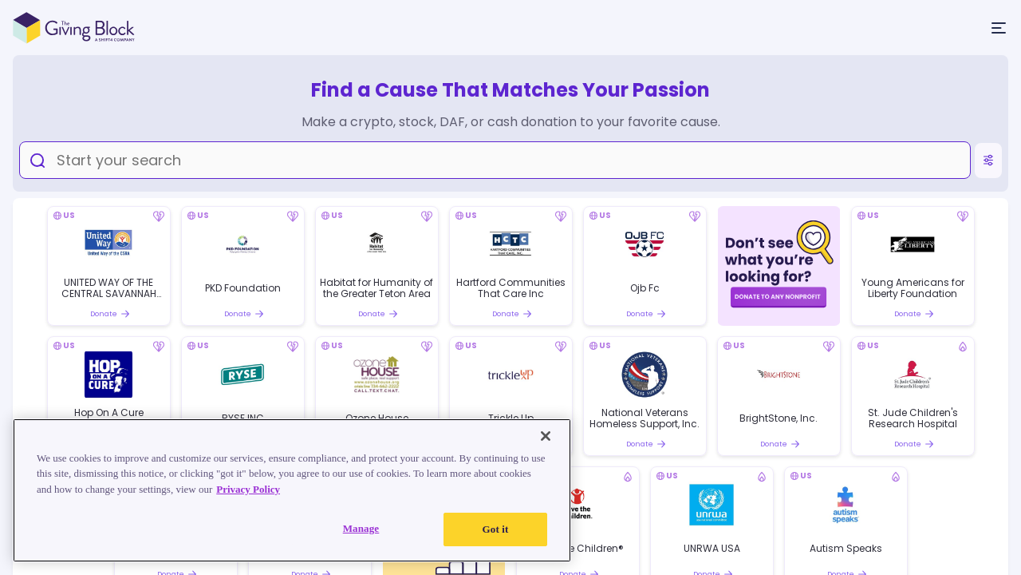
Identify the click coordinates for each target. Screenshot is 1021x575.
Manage (361, 528)
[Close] (545, 436)
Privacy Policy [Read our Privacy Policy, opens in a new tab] (248, 489)
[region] (292, 490)
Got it (496, 529)
